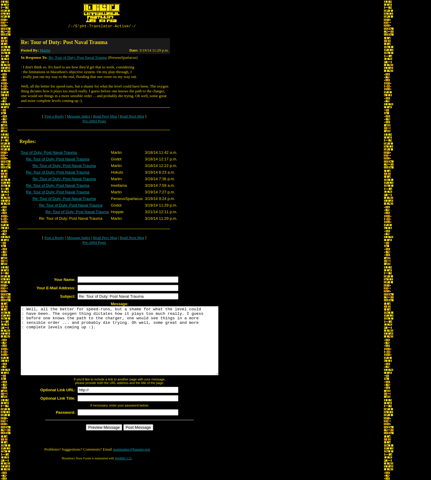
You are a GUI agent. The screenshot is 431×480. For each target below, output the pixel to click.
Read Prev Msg (105, 117)
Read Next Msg (132, 117)
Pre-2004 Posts (94, 122)
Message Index (78, 117)
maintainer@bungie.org (131, 463)
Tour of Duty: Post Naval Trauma (49, 153)
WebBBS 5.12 (123, 472)
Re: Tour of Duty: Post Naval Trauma (77, 58)
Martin (45, 51)
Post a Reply (54, 117)
